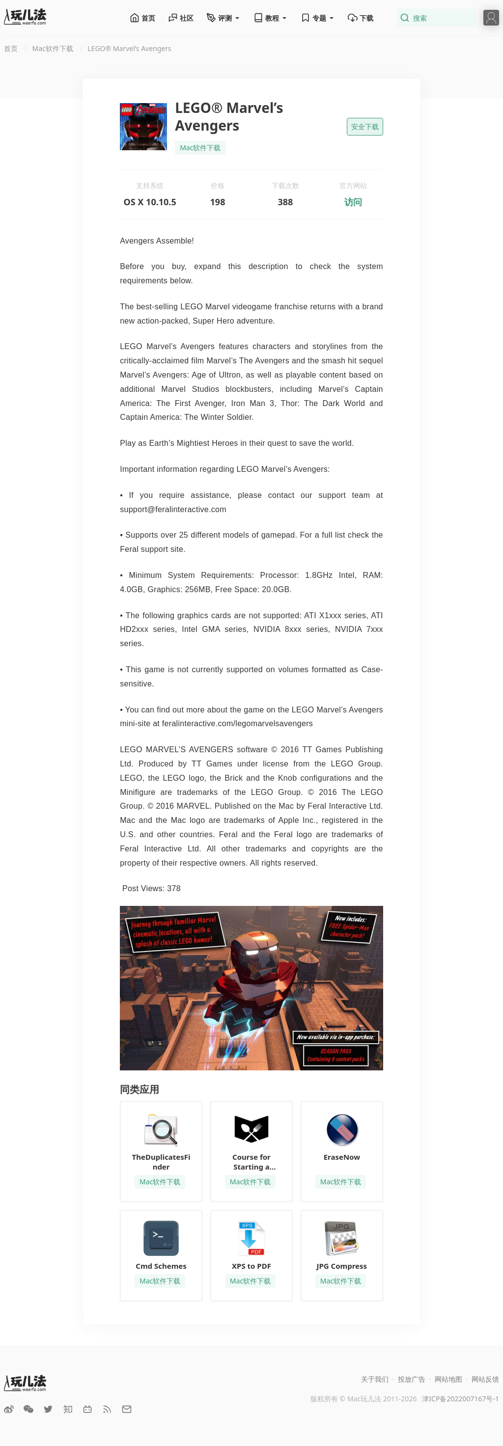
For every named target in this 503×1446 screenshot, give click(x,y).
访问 (353, 202)
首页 (142, 18)
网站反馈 (485, 1379)
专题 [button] (318, 18)
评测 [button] (223, 18)
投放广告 (411, 1379)
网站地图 (448, 1379)
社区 (181, 18)
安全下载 (365, 126)
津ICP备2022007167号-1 (460, 1398)
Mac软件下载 (200, 147)
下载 (360, 18)
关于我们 (375, 1379)
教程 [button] (270, 18)
